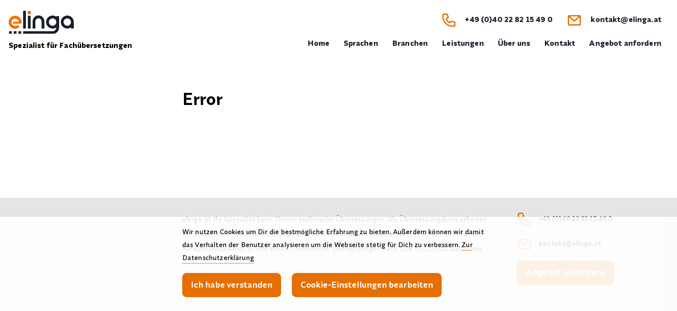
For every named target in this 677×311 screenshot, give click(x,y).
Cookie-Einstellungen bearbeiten (367, 284)
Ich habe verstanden (231, 284)
